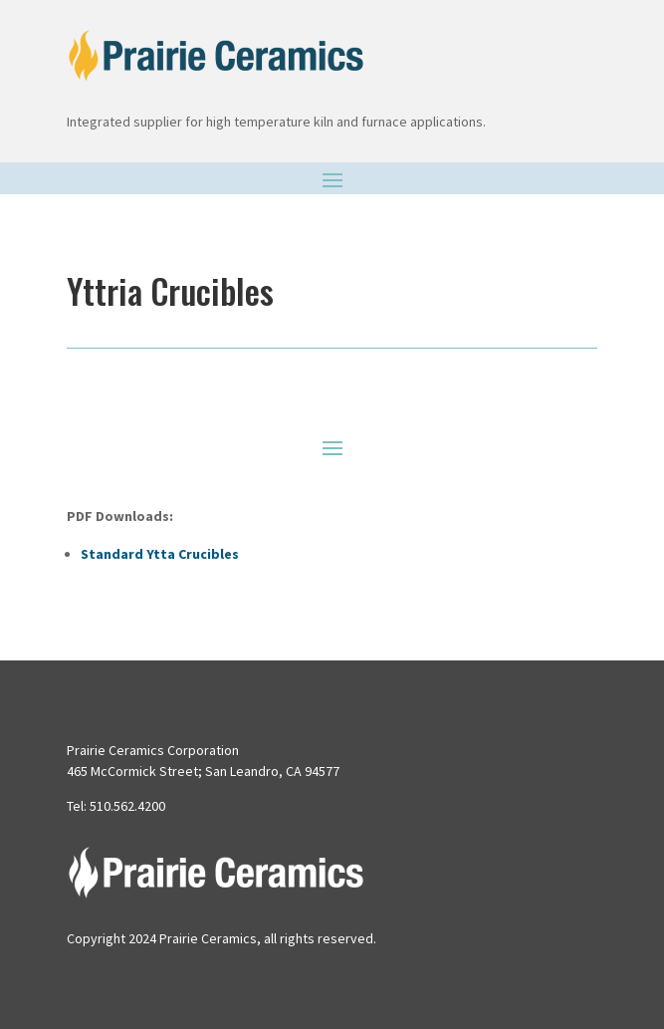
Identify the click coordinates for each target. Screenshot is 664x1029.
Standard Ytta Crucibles (160, 554)
